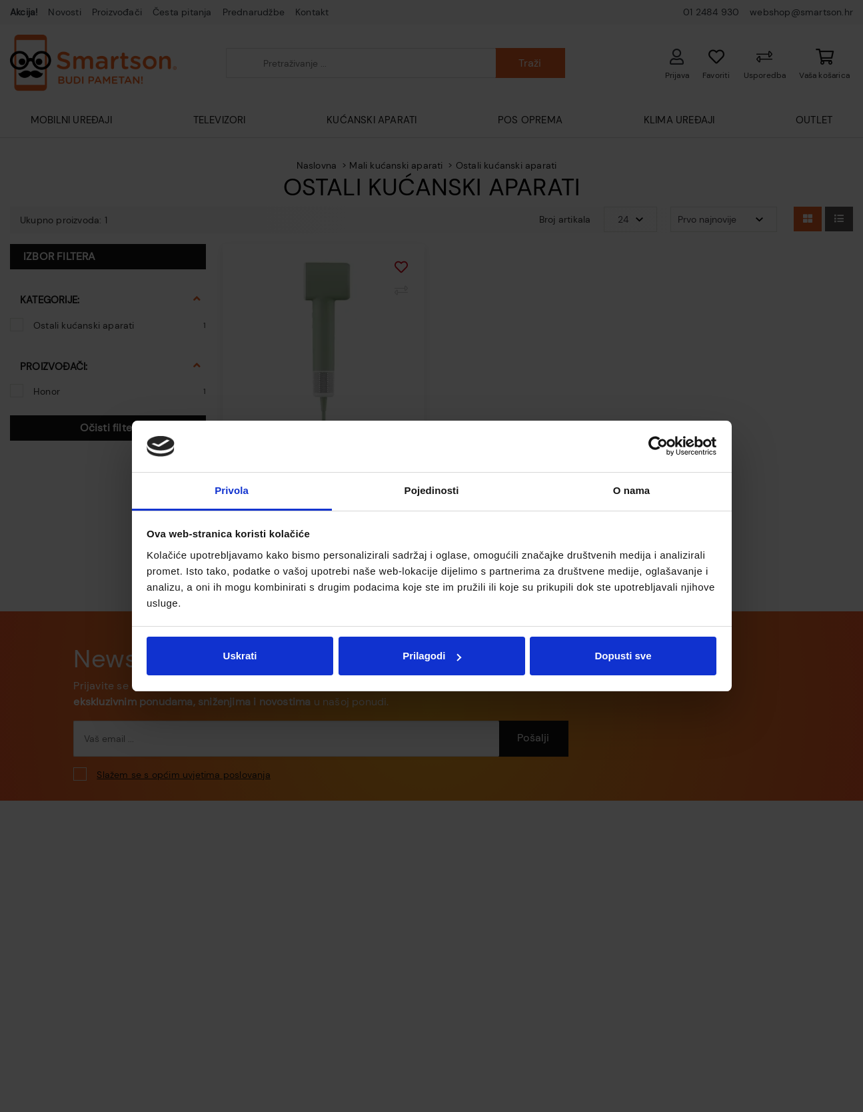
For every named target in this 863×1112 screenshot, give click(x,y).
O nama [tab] (631, 490)
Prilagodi (432, 655)
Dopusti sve (622, 655)
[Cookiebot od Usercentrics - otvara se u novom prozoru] (658, 447)
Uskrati (240, 655)
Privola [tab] (232, 490)
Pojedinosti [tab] (432, 490)
